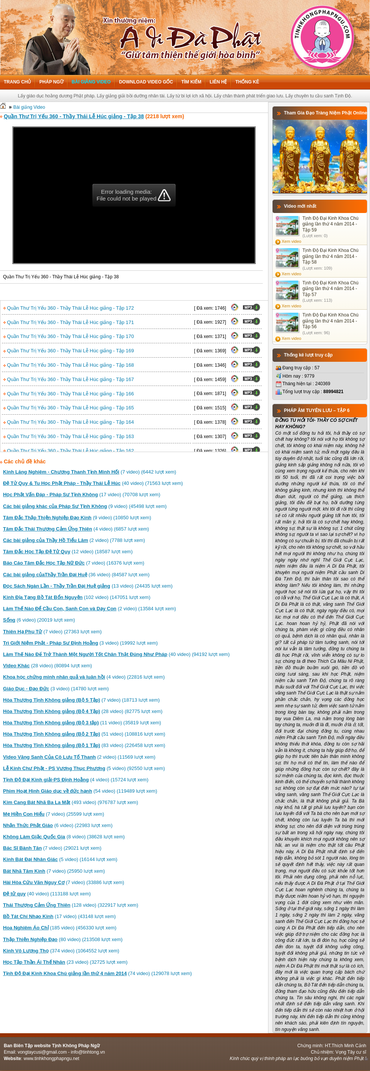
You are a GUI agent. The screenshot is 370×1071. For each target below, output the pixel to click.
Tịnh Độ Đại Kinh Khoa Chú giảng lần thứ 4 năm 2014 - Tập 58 (330, 256)
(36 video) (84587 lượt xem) (76, 574)
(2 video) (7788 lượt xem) (74, 540)
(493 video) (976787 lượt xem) (70, 802)
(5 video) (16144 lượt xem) (60, 859)
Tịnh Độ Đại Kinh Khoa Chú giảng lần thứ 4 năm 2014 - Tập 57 (330, 288)
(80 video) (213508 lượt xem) (63, 939)
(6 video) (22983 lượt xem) (58, 825)
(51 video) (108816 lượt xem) (84, 734)
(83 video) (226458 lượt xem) (84, 745)
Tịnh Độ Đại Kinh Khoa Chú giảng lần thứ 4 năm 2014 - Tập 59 (330, 224)
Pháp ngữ (51, 82)
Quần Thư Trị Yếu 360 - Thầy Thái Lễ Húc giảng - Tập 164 (68, 422)
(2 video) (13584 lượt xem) (89, 608)
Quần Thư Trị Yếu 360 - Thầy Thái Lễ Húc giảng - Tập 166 (68, 394)
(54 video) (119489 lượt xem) (80, 791)
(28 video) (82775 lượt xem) (82, 711)
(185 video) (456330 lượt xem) (59, 928)
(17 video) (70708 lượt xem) (81, 494)
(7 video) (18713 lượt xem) (81, 700)
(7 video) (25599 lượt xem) (53, 814)
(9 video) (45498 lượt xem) (84, 506)
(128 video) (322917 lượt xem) (70, 905)
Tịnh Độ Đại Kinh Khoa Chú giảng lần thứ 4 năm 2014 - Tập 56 (330, 320)
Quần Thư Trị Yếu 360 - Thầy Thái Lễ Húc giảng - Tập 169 (68, 350)
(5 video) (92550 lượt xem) (84, 768)
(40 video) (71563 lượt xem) (93, 483)
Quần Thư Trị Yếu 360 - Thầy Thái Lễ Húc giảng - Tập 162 (68, 451)
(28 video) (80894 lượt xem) (47, 665)
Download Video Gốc (146, 82)
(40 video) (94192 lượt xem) (116, 654)
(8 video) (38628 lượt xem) (64, 837)
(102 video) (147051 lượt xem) (76, 597)
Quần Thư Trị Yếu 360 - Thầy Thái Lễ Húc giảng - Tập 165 (68, 407)
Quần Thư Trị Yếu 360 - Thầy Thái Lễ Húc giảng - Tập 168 (68, 365)
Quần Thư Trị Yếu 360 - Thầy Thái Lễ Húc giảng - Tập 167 (68, 379)
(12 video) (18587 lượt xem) (68, 551)
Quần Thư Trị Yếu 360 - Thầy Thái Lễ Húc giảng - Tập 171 (68, 322)
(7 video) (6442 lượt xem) (89, 472)
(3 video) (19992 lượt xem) (80, 643)
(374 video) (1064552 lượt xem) (61, 951)
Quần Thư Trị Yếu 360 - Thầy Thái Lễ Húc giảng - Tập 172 (68, 308)
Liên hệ (218, 82)
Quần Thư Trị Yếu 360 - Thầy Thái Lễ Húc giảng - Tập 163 (68, 436)
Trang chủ (17, 82)
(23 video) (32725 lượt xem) (65, 962)
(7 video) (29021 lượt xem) (52, 848)
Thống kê (247, 82)
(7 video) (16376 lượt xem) (73, 563)
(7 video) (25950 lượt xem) (54, 871)
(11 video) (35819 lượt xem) (82, 722)
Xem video (291, 241)
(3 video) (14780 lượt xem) (56, 688)
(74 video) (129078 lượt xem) (97, 973)
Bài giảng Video (91, 82)
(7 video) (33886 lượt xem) (63, 882)
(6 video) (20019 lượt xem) (39, 620)
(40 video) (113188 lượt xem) (47, 894)
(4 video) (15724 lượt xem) (75, 779)
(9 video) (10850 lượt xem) (77, 517)
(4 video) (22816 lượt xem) (84, 677)
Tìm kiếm (191, 82)
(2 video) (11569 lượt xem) (79, 757)
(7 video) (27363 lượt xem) (52, 631)
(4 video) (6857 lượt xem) (76, 529)
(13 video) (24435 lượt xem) (88, 586)
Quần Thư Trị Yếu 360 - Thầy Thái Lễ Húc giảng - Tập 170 (68, 336)
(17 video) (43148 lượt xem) (59, 916)
